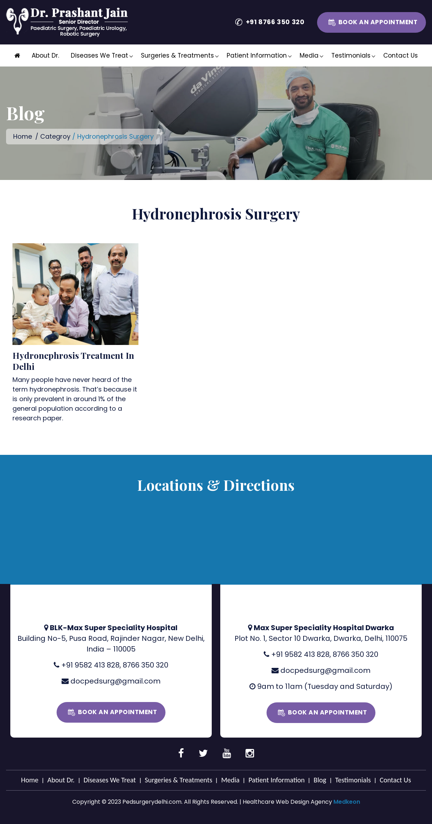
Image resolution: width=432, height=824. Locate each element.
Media (309, 55)
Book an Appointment (378, 22)
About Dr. (45, 55)
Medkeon (346, 802)
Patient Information (257, 55)
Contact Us (400, 55)
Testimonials (350, 55)
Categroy (55, 136)
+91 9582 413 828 (90, 665)
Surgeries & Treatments (177, 55)
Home (22, 136)
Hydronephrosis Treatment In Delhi (73, 361)
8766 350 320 (145, 665)
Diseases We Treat (99, 55)
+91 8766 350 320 (275, 21)
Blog (320, 780)
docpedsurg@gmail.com (115, 681)
